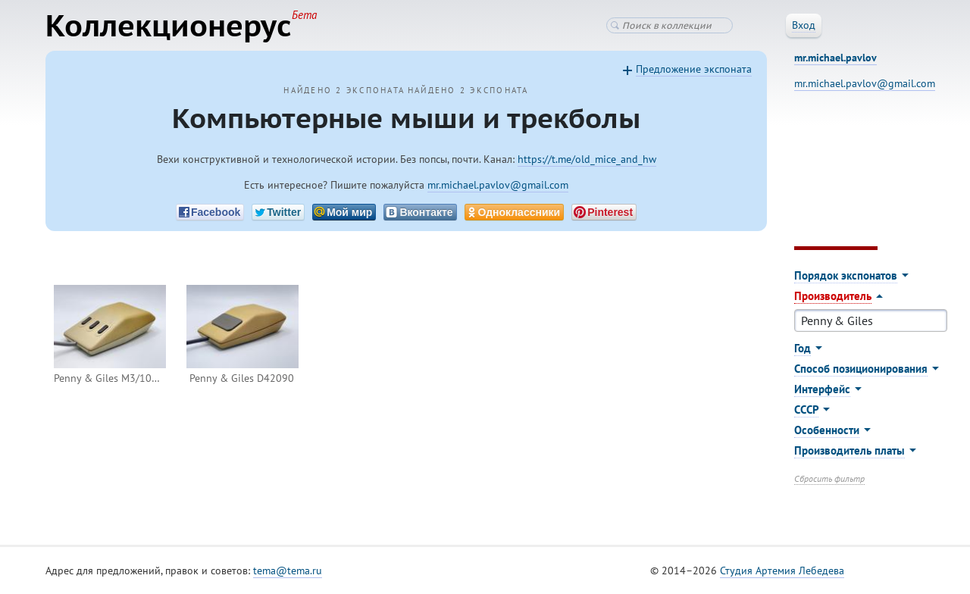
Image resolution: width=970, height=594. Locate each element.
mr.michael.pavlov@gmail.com (497, 185)
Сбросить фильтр (829, 478)
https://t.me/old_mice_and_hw (587, 159)
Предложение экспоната (694, 69)
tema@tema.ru (287, 570)
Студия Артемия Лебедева (782, 570)
